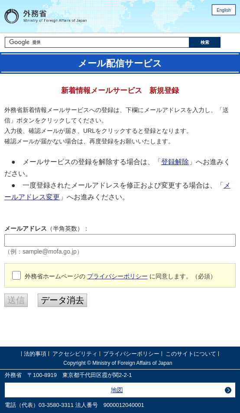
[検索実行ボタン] (205, 42)
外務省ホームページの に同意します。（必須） (120, 276)
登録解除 (175, 161)
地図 (117, 390)
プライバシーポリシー (117, 276)
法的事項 (35, 353)
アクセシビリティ (74, 353)
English (224, 10)
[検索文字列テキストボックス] (97, 42)
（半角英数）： (46, 228)
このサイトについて (190, 353)
